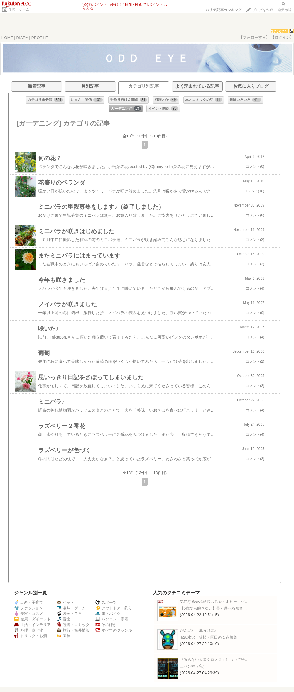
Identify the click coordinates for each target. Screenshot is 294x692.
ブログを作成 (262, 10)
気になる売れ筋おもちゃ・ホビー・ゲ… (214, 601)
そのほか (106, 624)
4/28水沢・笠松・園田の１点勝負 (208, 637)
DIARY (22, 37)
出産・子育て (28, 602)
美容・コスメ (28, 613)
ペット (65, 602)
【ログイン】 (282, 37)
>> (223, 10)
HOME (7, 37)
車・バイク (108, 613)
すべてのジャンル (113, 630)
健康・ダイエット (32, 619)
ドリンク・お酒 (30, 636)
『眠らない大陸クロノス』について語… (214, 659)
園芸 (63, 636)
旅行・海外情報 (73, 630)
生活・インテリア (32, 624)
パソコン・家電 (111, 619)
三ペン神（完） (193, 666)
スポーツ (106, 602)
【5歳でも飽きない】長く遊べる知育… (213, 608)
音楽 (63, 619)
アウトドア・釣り (113, 608)
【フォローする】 (254, 37)
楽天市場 (285, 10)
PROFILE (39, 37)
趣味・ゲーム (18, 9)
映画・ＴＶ (69, 613)
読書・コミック (73, 624)
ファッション (28, 608)
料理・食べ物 (28, 630)
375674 (279, 31)
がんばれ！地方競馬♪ (198, 630)
